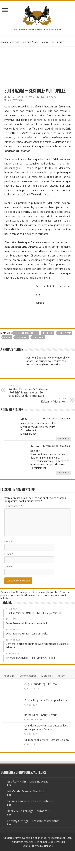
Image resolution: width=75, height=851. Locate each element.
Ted (9, 785)
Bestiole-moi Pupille (26, 333)
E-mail (8, 554)
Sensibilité (22, 337)
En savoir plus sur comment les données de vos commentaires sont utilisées (35, 595)
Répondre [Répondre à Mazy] (63, 438)
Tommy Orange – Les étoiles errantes (33, 821)
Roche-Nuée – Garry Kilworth (40, 714)
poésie (7, 337)
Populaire (9, 675)
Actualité (17, 42)
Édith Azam (64, 333)
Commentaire (13, 506)
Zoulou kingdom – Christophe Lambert (46, 700)
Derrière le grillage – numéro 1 (28, 811)
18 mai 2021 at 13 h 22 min (57, 446)
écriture (48, 333)
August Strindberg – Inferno (40, 683)
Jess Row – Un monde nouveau (27, 781)
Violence (38, 337)
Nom (8, 541)
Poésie (54, 97)
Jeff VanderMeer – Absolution (27, 791)
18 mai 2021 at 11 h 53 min (57, 418)
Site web (9, 566)
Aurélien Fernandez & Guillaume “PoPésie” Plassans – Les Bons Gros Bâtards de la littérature (28, 391)
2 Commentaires (17, 100)
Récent (61, 675)
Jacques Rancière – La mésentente (30, 801)
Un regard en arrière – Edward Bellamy (46, 739)
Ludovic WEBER (56, 841)
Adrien (11, 97)
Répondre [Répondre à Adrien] (63, 472)
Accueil (4, 42)
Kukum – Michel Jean (46, 400)
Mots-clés (47, 675)
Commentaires (28, 675)
